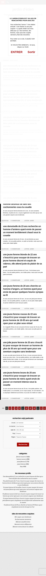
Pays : (14, 433)
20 (30, 408)
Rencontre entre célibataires (23, 524)
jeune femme (21, 461)
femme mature (20, 456)
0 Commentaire (15, 220)
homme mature (21, 459)
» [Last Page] (44, 408)
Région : (13, 437)
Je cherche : (12, 426)
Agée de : (13, 430)
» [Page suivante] (41, 408)
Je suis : (13, 422)
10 (26, 408)
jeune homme (21, 464)
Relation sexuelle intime (23, 522)
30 (34, 408)
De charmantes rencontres (23, 519)
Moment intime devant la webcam (23, 526)
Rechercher (23, 444)
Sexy (21, 466)
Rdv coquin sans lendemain (23, 517)
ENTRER (16, 52)
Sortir (31, 52)
